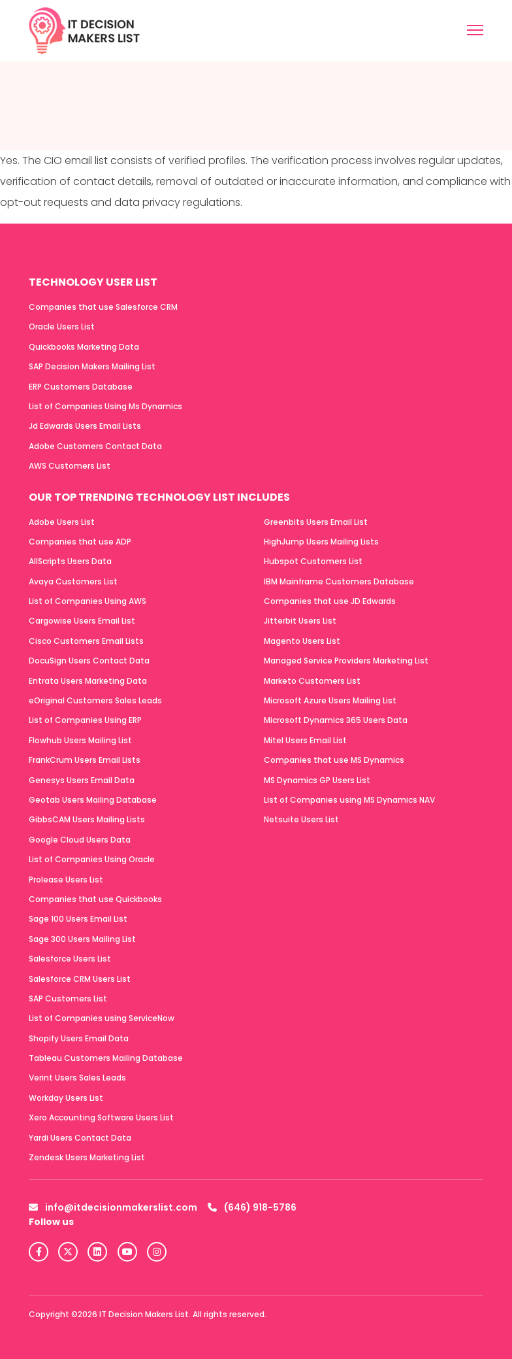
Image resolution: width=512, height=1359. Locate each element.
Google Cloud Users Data (80, 839)
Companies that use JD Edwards (330, 601)
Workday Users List (66, 1097)
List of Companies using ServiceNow (101, 1018)
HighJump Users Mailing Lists (321, 541)
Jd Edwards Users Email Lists (85, 425)
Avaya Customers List (73, 581)
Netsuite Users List (301, 819)
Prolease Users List (66, 879)
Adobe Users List (62, 522)
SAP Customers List (68, 998)
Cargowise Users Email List (82, 620)
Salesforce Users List (70, 958)
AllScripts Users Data (70, 561)
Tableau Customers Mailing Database (106, 1058)
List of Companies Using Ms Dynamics (105, 406)
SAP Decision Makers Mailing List (92, 366)
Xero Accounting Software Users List (101, 1117)
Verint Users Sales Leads (77, 1077)
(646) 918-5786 (252, 1207)
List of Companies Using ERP (85, 720)
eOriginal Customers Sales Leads (95, 700)
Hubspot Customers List (313, 561)
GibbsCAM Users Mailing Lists (87, 819)
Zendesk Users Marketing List (87, 1157)
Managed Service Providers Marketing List (346, 660)
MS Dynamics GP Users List (317, 780)
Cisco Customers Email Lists (86, 640)
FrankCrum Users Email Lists (84, 759)
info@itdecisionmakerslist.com (113, 1207)
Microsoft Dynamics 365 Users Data (336, 720)
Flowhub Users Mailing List (80, 740)
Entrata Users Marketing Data (88, 680)
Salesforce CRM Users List (80, 978)
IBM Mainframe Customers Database (339, 581)
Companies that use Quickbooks (95, 899)
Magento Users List (302, 640)
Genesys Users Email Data (82, 780)
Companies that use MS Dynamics (334, 759)
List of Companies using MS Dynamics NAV (349, 799)
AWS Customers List (69, 465)
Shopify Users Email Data (79, 1038)
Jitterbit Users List (300, 620)
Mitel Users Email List (305, 740)
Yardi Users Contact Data (80, 1137)
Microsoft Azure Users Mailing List (330, 700)
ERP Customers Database (81, 386)
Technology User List (93, 282)
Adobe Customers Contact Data (95, 446)
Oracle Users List (62, 326)
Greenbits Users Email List (316, 522)
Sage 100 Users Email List (78, 918)
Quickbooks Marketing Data (84, 346)
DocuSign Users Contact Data (89, 660)
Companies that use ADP (80, 541)
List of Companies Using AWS (87, 601)
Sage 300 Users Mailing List (82, 939)
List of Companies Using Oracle (92, 859)
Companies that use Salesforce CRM (103, 306)
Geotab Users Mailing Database (93, 799)
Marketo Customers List (312, 680)
